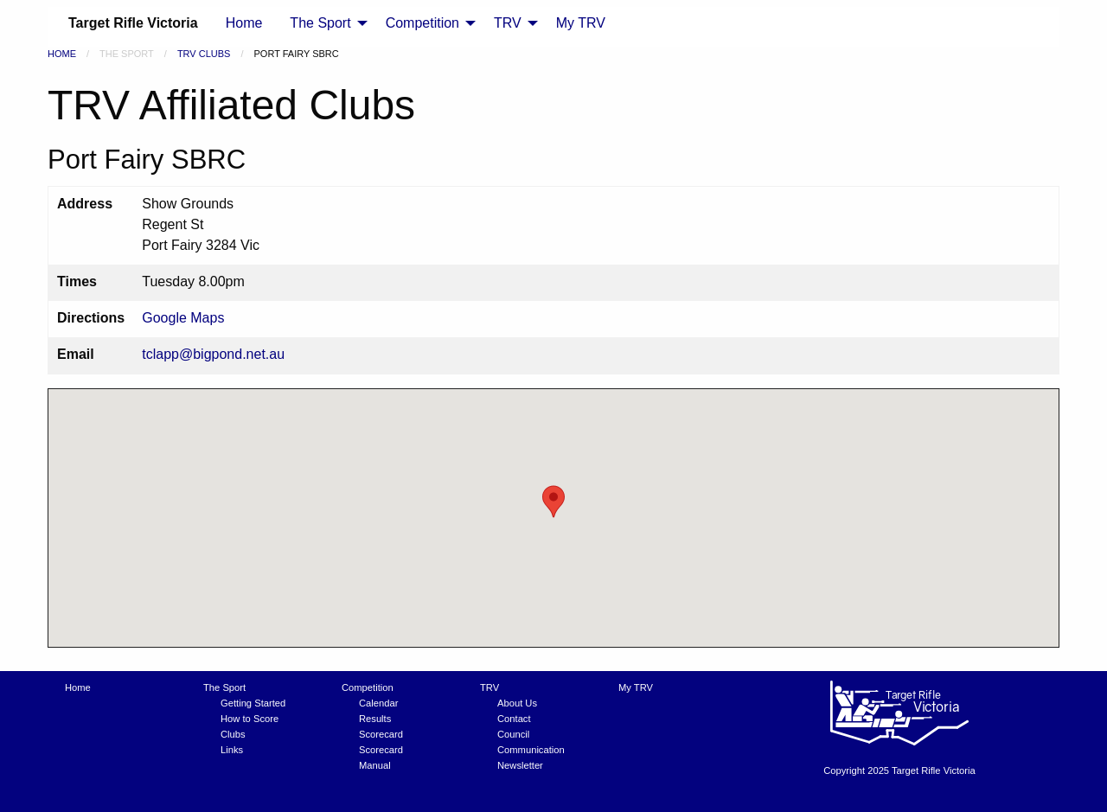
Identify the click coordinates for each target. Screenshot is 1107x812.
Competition (368, 687)
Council (513, 734)
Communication (531, 750)
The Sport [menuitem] (320, 23)
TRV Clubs (204, 53)
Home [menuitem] (244, 23)
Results (375, 718)
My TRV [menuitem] (580, 23)
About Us (517, 703)
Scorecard (381, 734)
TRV (489, 687)
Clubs (233, 734)
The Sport (224, 687)
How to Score (249, 718)
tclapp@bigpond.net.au (213, 354)
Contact (514, 718)
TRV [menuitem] (508, 23)
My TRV (635, 687)
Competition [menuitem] (422, 23)
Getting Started (253, 703)
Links (232, 750)
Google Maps (183, 317)
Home (62, 53)
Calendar (378, 703)
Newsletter (520, 765)
